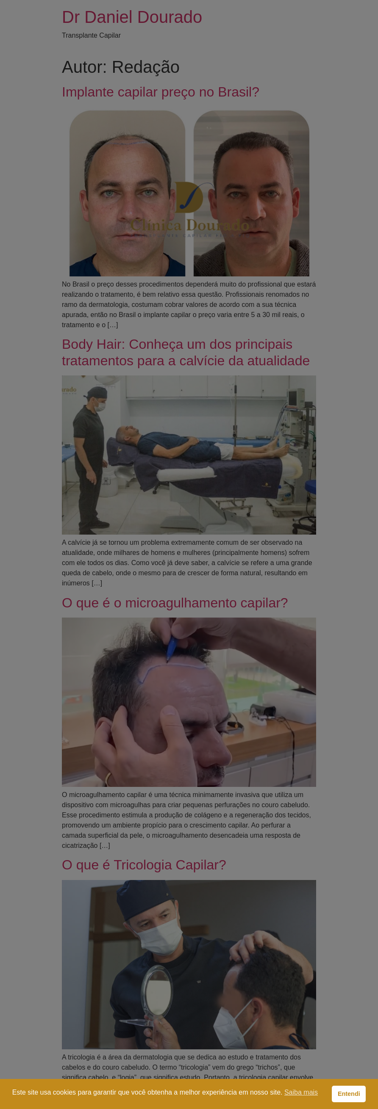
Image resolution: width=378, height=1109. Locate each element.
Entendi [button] (349, 1093)
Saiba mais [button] (301, 1092)
